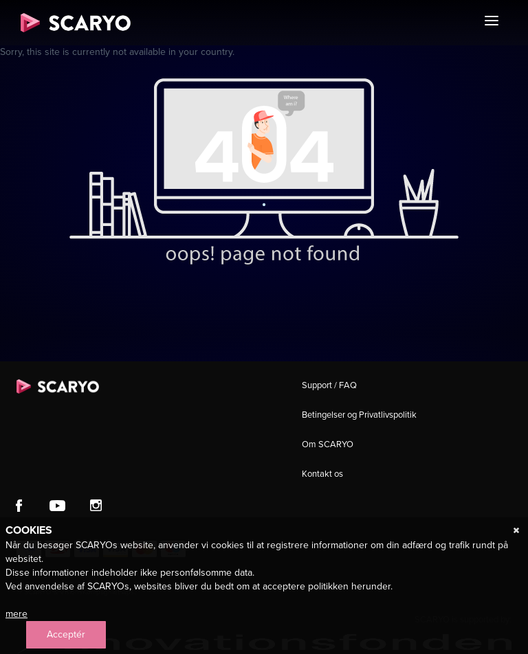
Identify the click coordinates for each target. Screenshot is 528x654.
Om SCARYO (327, 444)
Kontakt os (322, 473)
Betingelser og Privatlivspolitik (359, 414)
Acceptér (66, 634)
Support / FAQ (329, 385)
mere (17, 614)
